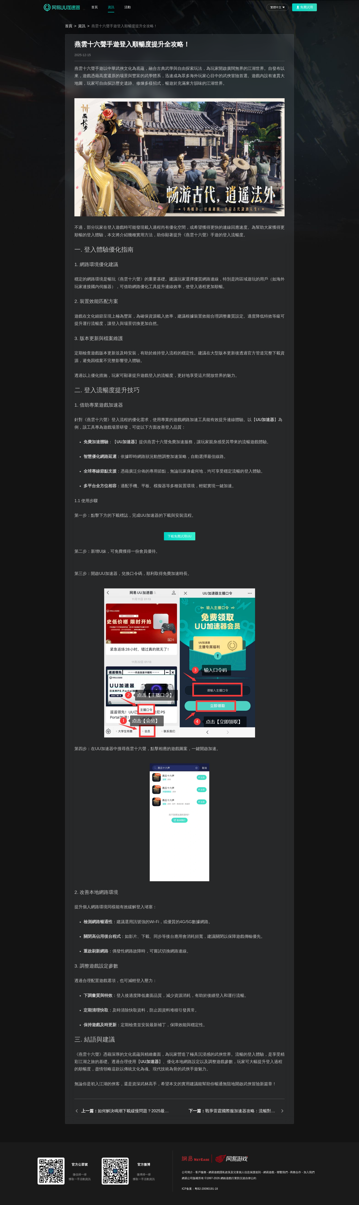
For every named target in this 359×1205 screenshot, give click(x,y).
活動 (127, 7)
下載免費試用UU (179, 536)
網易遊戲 (268, 1172)
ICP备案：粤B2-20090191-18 (200, 1188)
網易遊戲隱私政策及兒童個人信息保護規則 (235, 1172)
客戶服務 (200, 1172)
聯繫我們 (282, 1172)
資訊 (111, 7)
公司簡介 (187, 1172)
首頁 (94, 7)
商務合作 (295, 1172)
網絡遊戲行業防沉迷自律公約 (238, 1178)
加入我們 (309, 1172)
